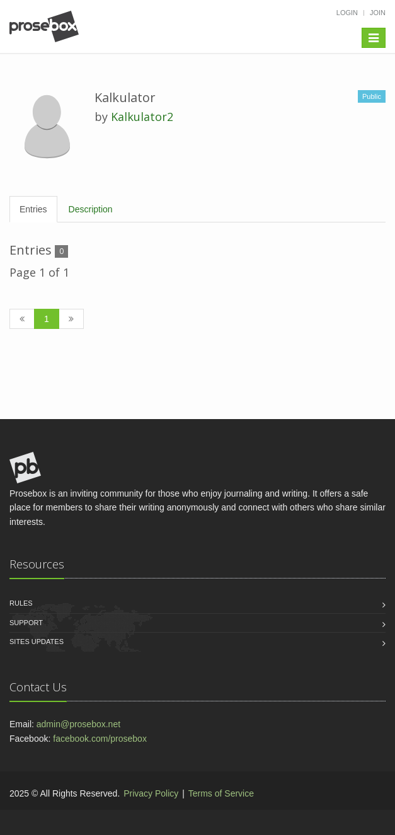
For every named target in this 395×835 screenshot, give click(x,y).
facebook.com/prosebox (100, 739)
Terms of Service (221, 793)
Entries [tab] (33, 209)
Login (347, 12)
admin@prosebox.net (78, 724)
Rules (21, 603)
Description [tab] (91, 209)
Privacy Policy (150, 793)
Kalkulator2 (142, 116)
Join (378, 12)
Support (26, 622)
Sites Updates (36, 641)
